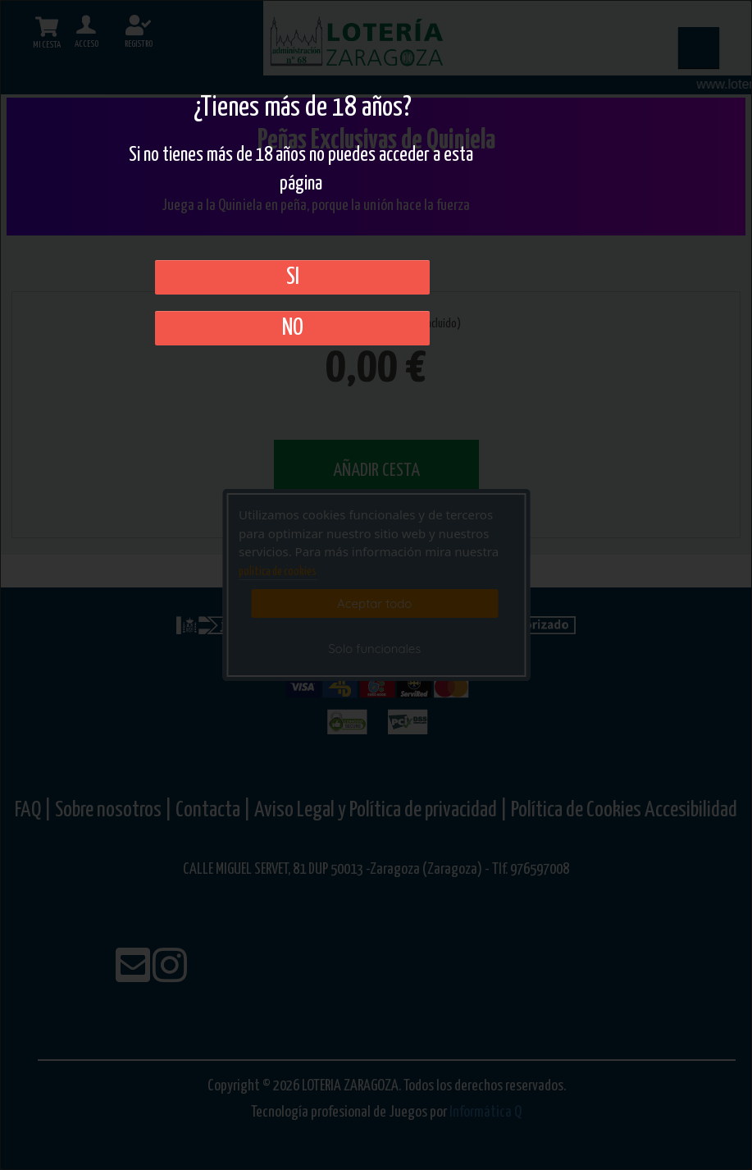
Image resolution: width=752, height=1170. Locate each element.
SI (292, 277)
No (292, 328)
